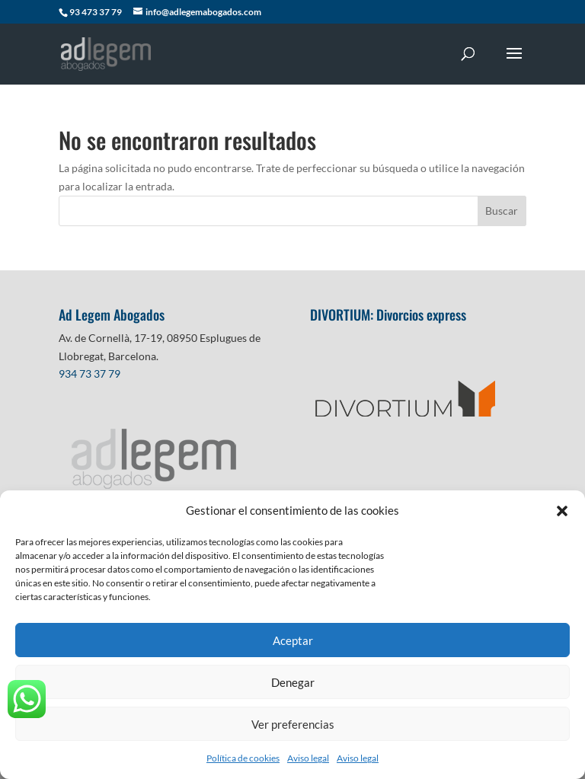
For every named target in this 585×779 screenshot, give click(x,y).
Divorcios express (422, 314)
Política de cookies (243, 758)
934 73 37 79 (89, 373)
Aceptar (293, 640)
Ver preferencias (292, 724)
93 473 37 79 (95, 12)
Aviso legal (308, 758)
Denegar (293, 682)
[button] (562, 511)
